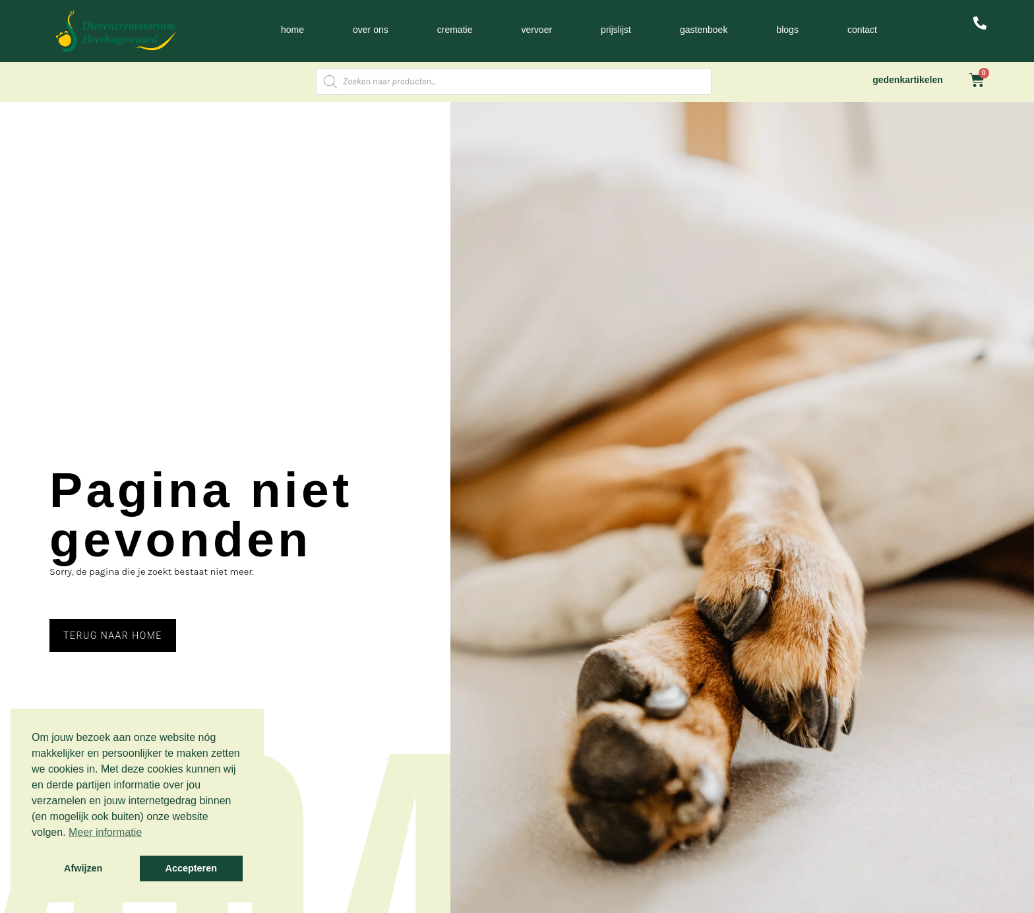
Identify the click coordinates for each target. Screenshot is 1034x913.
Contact (862, 29)
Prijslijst (616, 29)
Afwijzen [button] (83, 868)
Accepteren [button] (191, 868)
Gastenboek (703, 29)
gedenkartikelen (907, 79)
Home (292, 29)
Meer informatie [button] (105, 832)
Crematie (455, 29)
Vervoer (536, 29)
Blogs (787, 29)
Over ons (370, 29)
